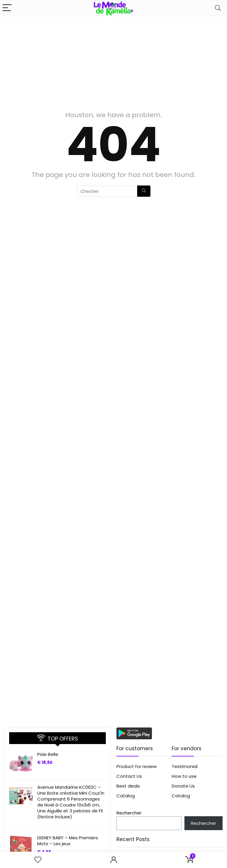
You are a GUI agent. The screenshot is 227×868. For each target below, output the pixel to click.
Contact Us (129, 776)
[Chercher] (143, 191)
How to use (184, 776)
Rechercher (129, 813)
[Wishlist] (37, 860)
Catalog (125, 796)
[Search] (218, 8)
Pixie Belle (47, 754)
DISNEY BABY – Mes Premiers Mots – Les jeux (67, 841)
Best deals (128, 786)
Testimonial (184, 766)
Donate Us (183, 786)
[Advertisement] (113, 60)
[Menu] (7, 8)
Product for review (136, 766)
